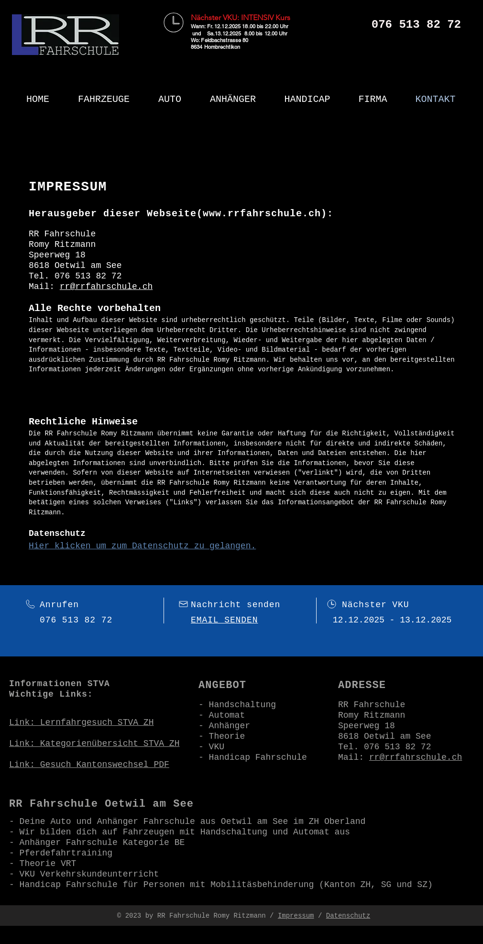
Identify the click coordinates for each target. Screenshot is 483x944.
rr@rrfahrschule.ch (106, 286)
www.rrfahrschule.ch (262, 213)
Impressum (296, 916)
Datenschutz (348, 916)
